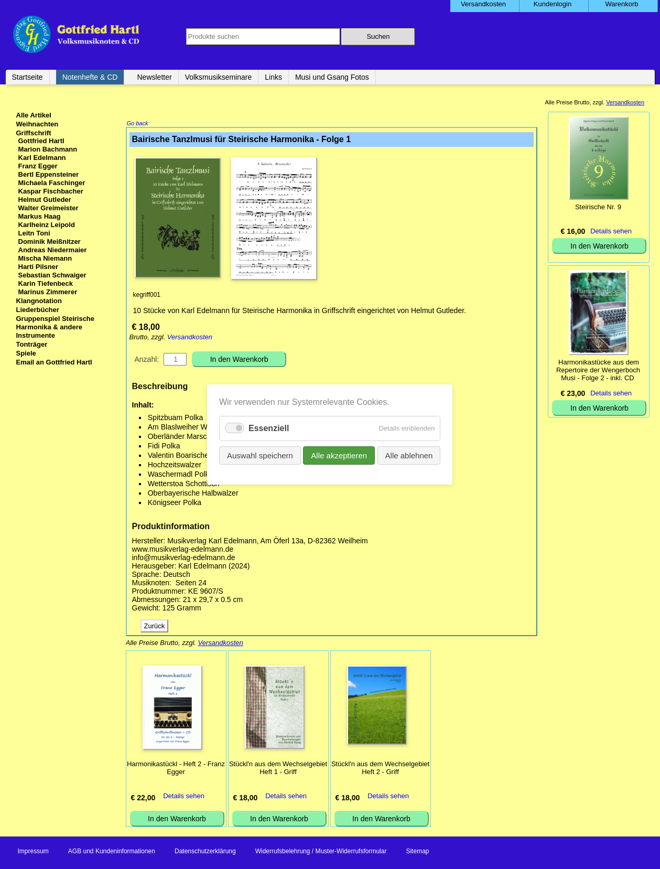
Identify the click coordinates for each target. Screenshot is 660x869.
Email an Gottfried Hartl (54, 362)
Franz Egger (38, 166)
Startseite (27, 77)
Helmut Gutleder (44, 199)
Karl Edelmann (42, 158)
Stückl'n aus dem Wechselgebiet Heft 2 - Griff (380, 769)
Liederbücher (37, 310)
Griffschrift (33, 133)
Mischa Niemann (45, 258)
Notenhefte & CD (90, 77)
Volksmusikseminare (218, 77)
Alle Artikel (33, 115)
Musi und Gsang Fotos (332, 77)
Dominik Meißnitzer (49, 241)
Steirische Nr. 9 (598, 207)
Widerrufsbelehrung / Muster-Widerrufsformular (321, 852)
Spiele (26, 353)
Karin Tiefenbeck (45, 283)
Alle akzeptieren (339, 455)
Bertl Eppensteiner (48, 174)
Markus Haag (39, 216)
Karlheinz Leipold (46, 225)
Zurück (154, 627)
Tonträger (32, 344)
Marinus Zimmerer (48, 292)
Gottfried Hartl (41, 141)
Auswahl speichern (260, 455)
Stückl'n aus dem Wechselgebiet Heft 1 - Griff (278, 769)
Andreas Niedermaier (52, 250)
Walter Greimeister (48, 208)
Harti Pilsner (38, 267)
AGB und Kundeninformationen (111, 852)
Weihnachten (37, 124)
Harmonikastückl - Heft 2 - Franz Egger (176, 769)
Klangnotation (39, 301)
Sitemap (417, 852)
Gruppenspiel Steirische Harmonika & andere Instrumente (55, 327)
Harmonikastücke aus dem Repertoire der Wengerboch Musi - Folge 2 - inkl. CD (598, 370)
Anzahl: (147, 360)
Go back (137, 124)
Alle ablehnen (409, 455)
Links (273, 77)
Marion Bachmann (48, 149)
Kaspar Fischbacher (50, 191)
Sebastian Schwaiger (52, 275)
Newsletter (154, 77)
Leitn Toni (34, 233)
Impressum (33, 852)
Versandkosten (189, 338)
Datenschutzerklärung (205, 852)
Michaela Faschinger (51, 183)
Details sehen (183, 797)
